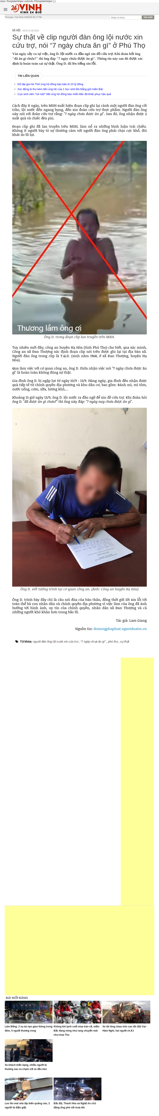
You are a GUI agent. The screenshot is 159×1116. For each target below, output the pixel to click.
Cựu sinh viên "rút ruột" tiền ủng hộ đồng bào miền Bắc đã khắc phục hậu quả (64, 94)
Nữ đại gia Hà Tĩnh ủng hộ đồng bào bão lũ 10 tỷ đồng (50, 84)
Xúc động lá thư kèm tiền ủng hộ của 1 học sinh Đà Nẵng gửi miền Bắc (60, 89)
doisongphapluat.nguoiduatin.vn (120, 628)
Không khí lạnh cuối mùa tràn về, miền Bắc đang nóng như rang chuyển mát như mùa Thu (76, 1030)
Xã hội (16, 30)
